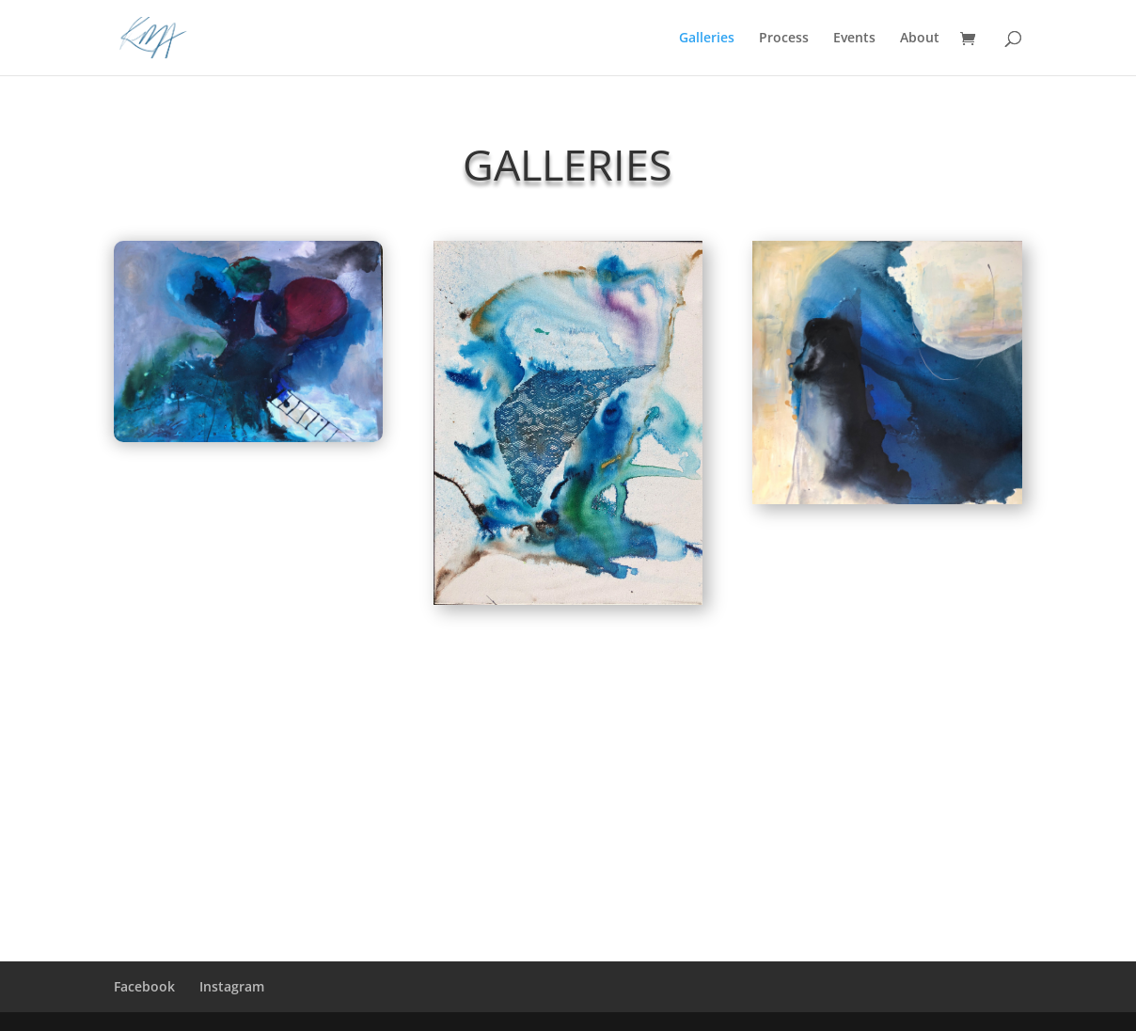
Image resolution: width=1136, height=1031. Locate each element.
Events (854, 38)
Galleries (706, 38)
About (919, 38)
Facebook (144, 986)
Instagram (231, 986)
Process (784, 38)
